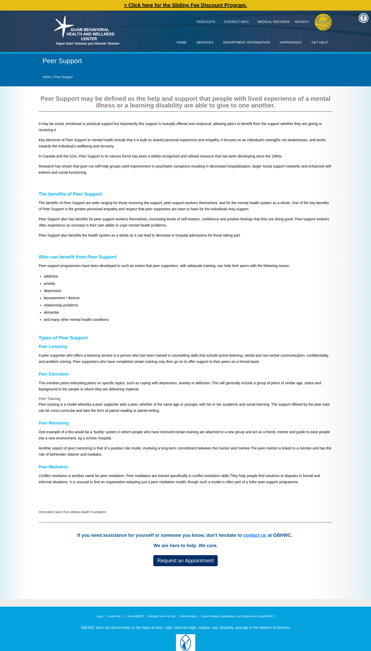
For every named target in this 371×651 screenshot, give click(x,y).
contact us (254, 535)
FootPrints (114, 616)
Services (204, 42)
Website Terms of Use (162, 616)
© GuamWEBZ (134, 616)
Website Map (188, 616)
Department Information (246, 42)
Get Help (319, 42)
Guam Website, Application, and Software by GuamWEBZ (237, 616)
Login (99, 616)
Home (181, 42)
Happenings (291, 42)
